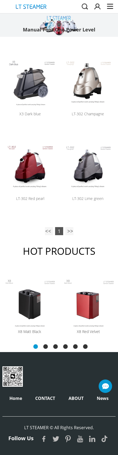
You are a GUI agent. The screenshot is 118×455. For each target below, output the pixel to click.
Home (15, 398)
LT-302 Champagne (88, 113)
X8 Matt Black (29, 331)
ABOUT (76, 398)
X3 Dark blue (30, 113)
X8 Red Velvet (88, 331)
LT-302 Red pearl (30, 198)
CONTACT (45, 398)
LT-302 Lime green (87, 198)
